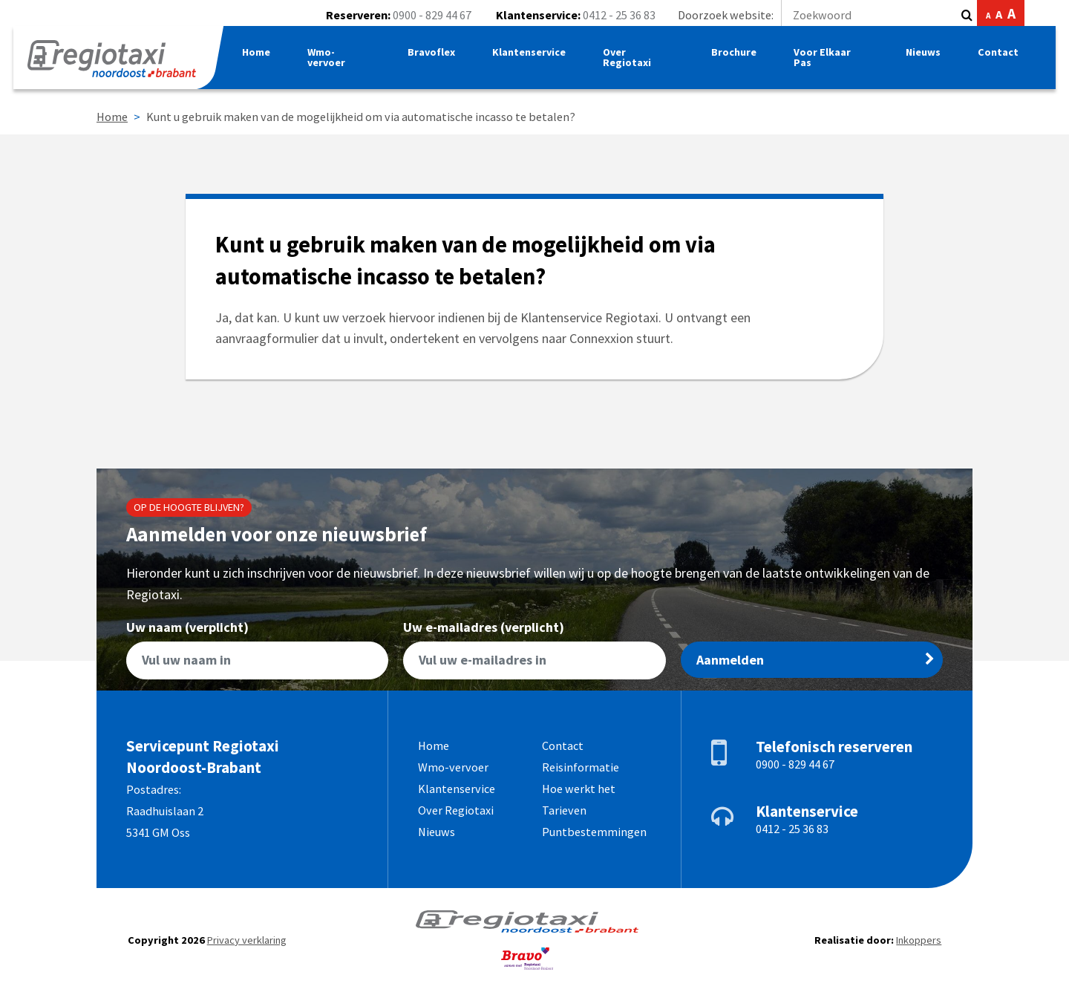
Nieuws (921, 58)
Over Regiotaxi (636, 63)
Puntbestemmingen (594, 831)
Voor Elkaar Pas (826, 63)
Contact (996, 58)
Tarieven (564, 810)
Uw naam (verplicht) (257, 650)
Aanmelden (815, 659)
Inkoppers (918, 940)
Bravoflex (439, 58)
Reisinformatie (580, 767)
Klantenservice (537, 58)
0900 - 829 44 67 (432, 14)
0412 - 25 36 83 (619, 14)
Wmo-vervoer (336, 63)
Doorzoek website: (816, 15)
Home (266, 58)
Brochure (738, 58)
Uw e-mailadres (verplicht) (534, 650)
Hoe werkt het (578, 788)
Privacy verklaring (247, 940)
